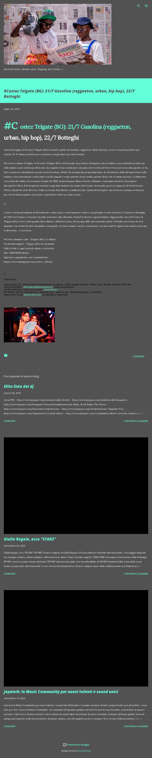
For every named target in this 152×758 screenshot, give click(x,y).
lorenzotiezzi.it (51, 289)
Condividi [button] (138, 356)
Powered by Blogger (76, 744)
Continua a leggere (136, 420)
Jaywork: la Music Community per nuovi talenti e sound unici (61, 691)
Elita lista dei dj (19, 386)
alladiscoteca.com (32, 294)
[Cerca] (139, 6)
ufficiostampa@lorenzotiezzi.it (38, 287)
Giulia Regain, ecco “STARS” (30, 539)
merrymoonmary (84, 751)
